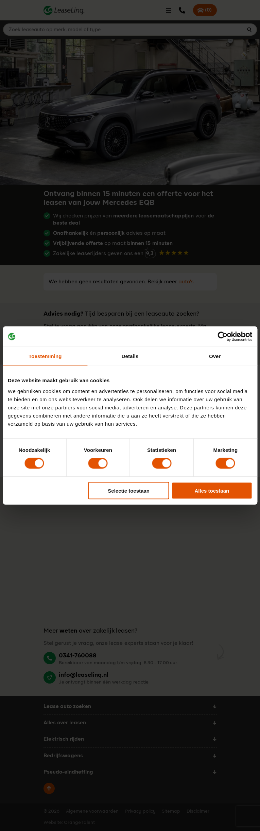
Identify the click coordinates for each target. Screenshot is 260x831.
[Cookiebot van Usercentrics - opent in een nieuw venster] (222, 337)
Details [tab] (130, 356)
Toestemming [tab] (45, 356)
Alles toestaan (212, 490)
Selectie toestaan (129, 490)
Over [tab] (215, 356)
